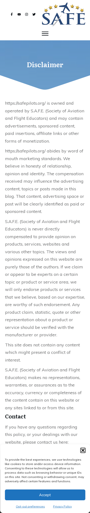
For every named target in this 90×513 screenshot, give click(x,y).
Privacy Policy (62, 506)
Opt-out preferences (30, 506)
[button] (82, 450)
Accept (45, 495)
